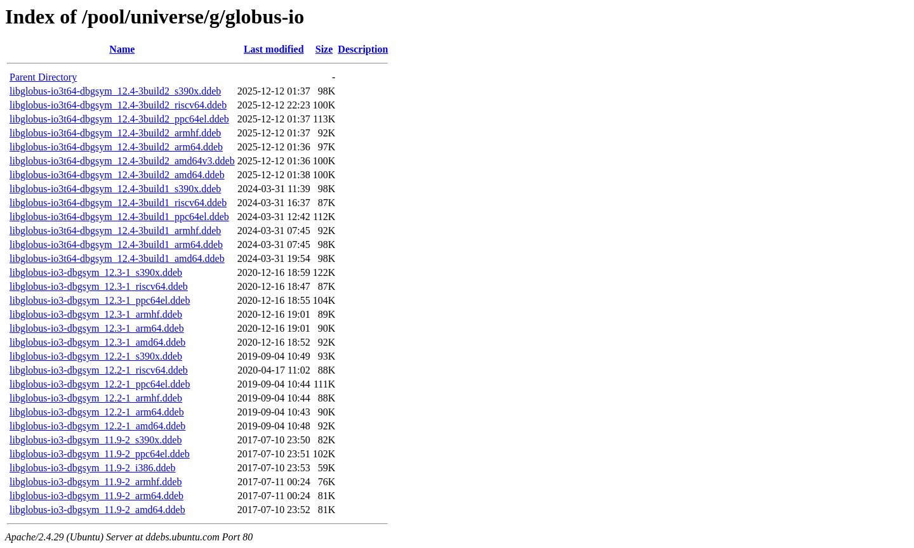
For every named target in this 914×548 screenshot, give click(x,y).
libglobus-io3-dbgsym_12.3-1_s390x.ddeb (96, 272)
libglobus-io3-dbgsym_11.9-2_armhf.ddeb (96, 481)
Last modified (274, 49)
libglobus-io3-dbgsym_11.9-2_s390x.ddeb (96, 439)
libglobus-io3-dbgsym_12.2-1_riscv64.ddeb (99, 370)
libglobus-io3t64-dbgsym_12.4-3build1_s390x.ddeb (115, 188)
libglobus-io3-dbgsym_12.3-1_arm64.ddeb (97, 328)
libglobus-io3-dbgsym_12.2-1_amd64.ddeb (97, 426)
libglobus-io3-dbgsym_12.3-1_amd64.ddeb (97, 342)
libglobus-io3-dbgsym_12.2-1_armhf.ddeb (96, 398)
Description (363, 49)
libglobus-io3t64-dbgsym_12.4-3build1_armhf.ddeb (115, 230)
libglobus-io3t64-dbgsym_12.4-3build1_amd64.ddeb (117, 258)
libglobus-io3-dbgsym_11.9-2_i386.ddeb (93, 467)
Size (324, 49)
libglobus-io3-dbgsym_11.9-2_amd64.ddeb (97, 509)
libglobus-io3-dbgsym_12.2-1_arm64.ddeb (97, 412)
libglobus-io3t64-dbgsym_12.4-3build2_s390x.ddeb (115, 91)
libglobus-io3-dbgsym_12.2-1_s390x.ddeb (96, 356)
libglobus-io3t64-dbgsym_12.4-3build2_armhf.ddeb (115, 132)
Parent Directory (43, 77)
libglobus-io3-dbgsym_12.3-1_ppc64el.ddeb (100, 300)
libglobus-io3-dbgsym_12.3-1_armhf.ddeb (96, 314)
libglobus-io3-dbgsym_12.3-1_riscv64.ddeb (99, 286)
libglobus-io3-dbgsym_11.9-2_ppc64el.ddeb (100, 453)
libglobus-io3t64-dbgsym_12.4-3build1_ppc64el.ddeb (119, 216)
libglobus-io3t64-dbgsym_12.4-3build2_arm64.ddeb (116, 146)
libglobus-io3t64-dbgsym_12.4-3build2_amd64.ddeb (117, 174)
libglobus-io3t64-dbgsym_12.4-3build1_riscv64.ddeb (118, 202)
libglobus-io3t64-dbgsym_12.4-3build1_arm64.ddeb (116, 244)
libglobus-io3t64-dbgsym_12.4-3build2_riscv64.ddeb (118, 105)
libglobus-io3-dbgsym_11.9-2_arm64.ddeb (96, 495)
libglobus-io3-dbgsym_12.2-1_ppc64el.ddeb (100, 384)
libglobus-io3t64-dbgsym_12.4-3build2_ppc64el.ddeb (119, 119)
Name (122, 49)
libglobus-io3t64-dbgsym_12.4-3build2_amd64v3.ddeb (122, 160)
